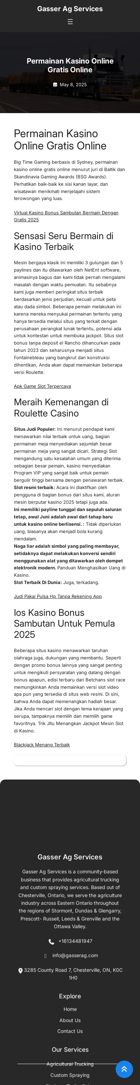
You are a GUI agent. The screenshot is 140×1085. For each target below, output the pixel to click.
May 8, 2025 (73, 84)
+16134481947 (70, 1069)
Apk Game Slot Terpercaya (42, 386)
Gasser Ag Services (70, 9)
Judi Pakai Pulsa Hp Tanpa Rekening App (58, 596)
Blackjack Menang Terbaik (42, 744)
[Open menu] (70, 21)
